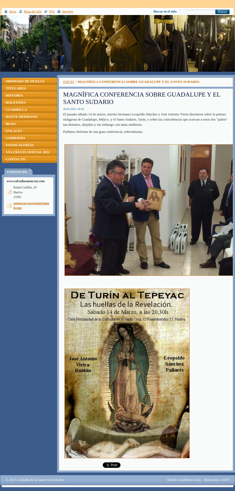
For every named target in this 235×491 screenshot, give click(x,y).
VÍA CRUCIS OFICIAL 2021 (28, 152)
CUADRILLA (16, 110)
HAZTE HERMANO (21, 117)
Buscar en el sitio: (165, 11)
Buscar (222, 11)
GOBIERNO (15, 138)
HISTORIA (14, 95)
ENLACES (14, 131)
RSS (52, 11)
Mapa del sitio (33, 11)
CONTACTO (16, 159)
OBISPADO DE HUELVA (25, 81)
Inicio (12, 11)
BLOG (11, 124)
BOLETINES (16, 102)
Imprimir (68, 11)
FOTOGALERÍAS (20, 145)
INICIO (68, 82)
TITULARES (16, 88)
